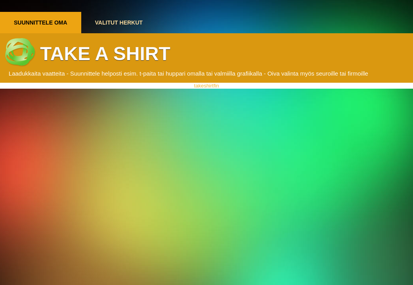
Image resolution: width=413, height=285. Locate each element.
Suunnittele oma (40, 22)
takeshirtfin (206, 86)
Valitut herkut (119, 22)
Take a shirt (105, 53)
